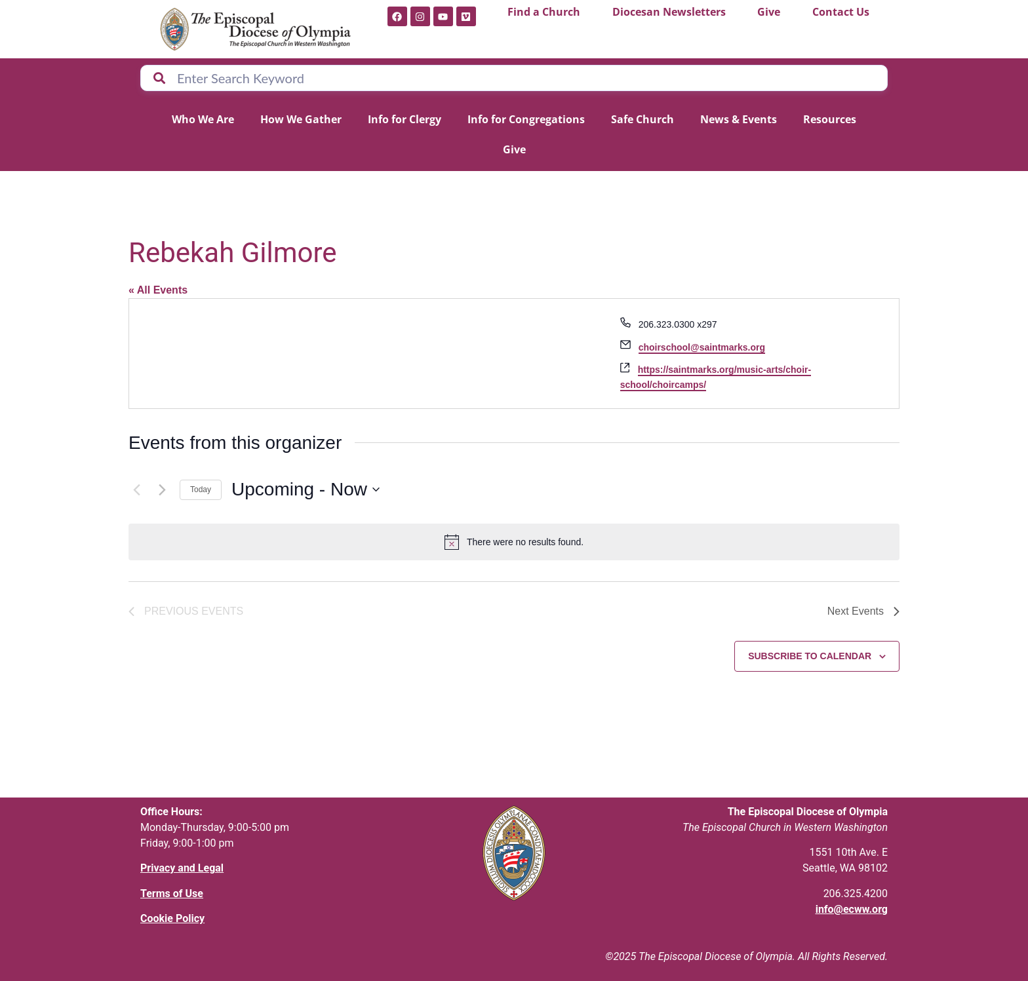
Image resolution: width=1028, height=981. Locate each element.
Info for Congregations (526, 119)
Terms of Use (171, 893)
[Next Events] (162, 489)
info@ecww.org (852, 909)
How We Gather (301, 119)
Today (200, 489)
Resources (829, 119)
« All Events (158, 290)
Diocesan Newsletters (669, 12)
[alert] (514, 542)
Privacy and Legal (182, 868)
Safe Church (642, 119)
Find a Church (543, 12)
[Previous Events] (136, 489)
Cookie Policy (172, 918)
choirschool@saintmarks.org (702, 347)
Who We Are (203, 119)
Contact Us (840, 12)
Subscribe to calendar (809, 656)
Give (768, 12)
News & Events (738, 119)
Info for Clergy (404, 119)
